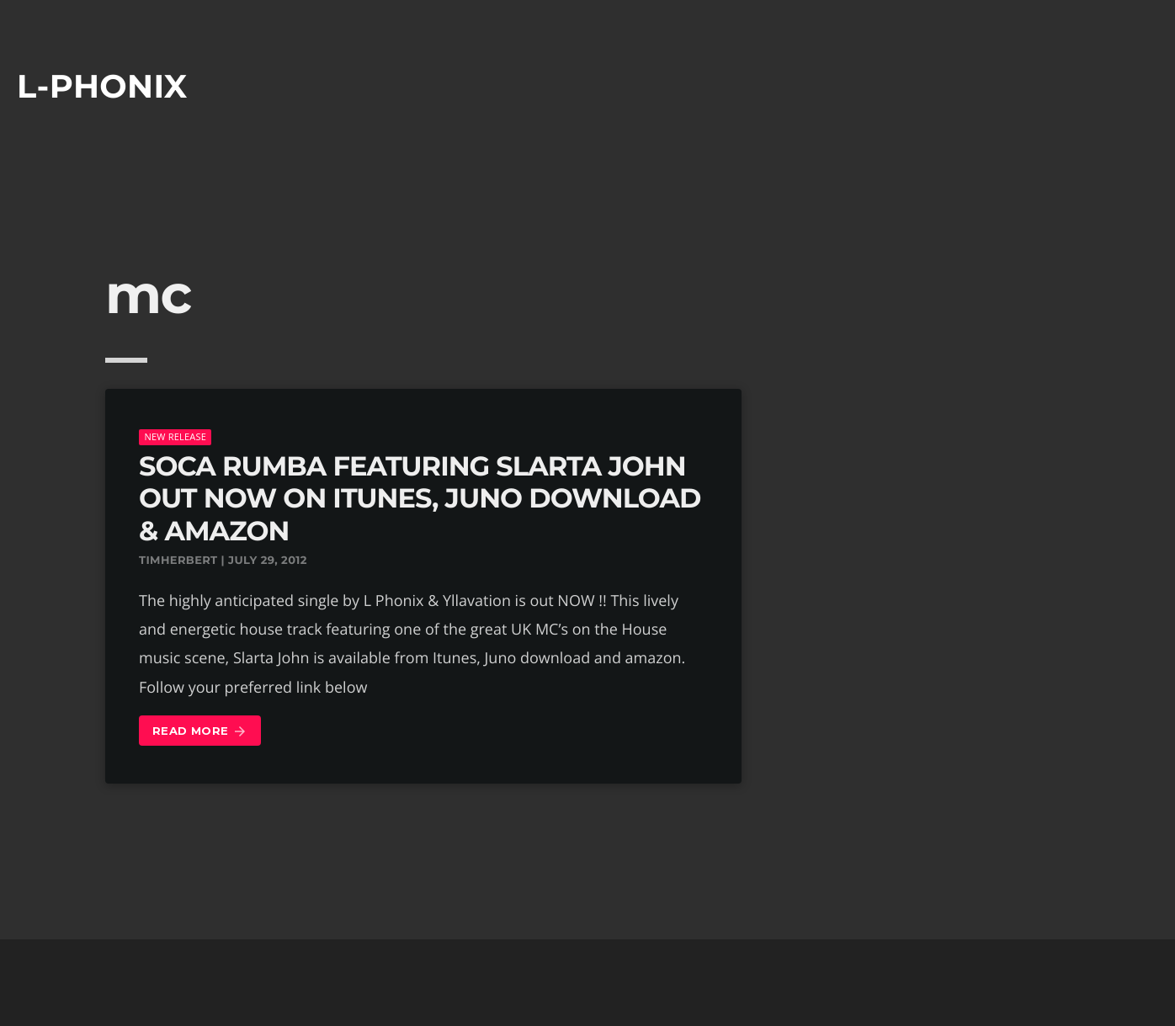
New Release (175, 436)
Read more (199, 732)
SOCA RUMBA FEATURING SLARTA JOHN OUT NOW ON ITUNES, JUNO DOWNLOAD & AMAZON (419, 499)
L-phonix (102, 86)
